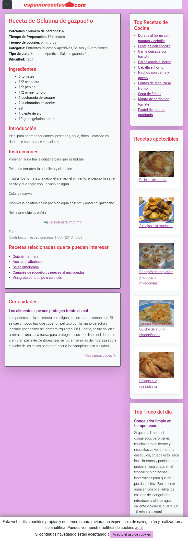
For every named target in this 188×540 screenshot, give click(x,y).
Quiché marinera (25, 257)
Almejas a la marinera (156, 226)
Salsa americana (26, 267)
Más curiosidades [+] (101, 356)
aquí (139, 527)
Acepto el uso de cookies (132, 534)
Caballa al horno (151, 67)
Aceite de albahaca (28, 262)
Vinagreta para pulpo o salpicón (37, 278)
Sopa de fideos (149, 94)
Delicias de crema (152, 180)
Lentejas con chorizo (154, 46)
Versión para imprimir (63, 222)
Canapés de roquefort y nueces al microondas (48, 272)
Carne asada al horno (154, 62)
